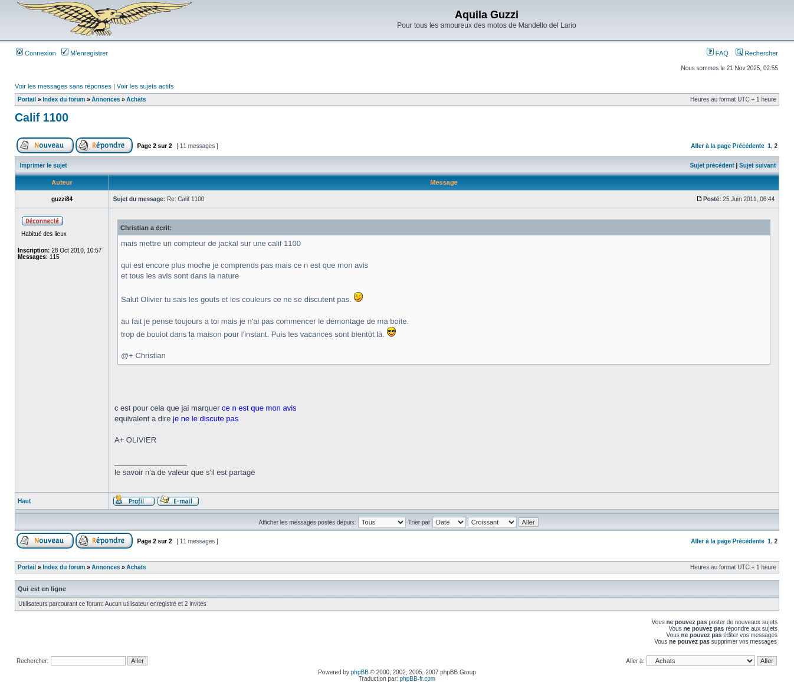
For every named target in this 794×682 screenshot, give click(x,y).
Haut (24, 501)
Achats (136, 99)
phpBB (360, 672)
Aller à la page (711, 146)
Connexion (36, 53)
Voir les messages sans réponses (63, 86)
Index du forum (63, 99)
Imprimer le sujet (43, 165)
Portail (27, 99)
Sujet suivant (757, 165)
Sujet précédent (712, 165)
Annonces (105, 99)
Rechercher (757, 53)
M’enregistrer (84, 53)
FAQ (718, 53)
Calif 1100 (41, 117)
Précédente (749, 146)
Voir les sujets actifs (145, 86)
